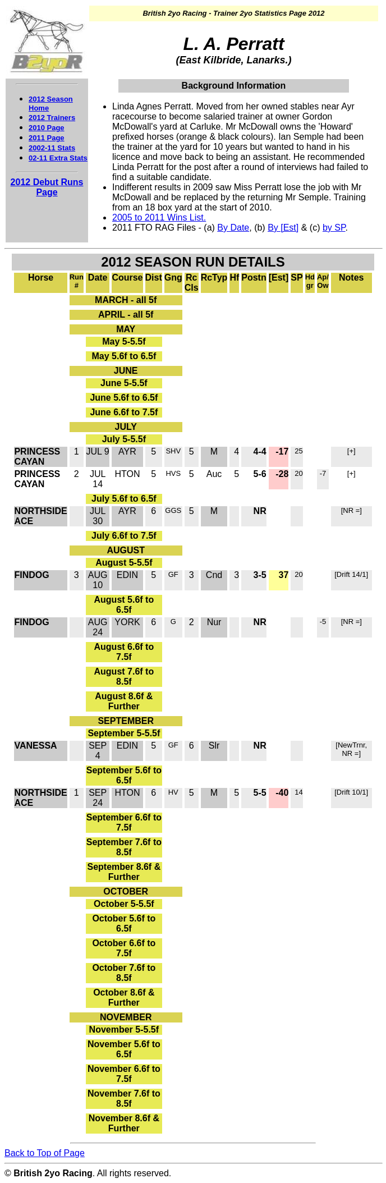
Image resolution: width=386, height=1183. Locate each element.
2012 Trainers (52, 117)
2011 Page (47, 138)
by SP (334, 227)
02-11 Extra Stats (58, 158)
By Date (233, 227)
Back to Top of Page (44, 1153)
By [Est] (283, 227)
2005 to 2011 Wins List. (159, 217)
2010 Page (47, 127)
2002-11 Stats (52, 148)
